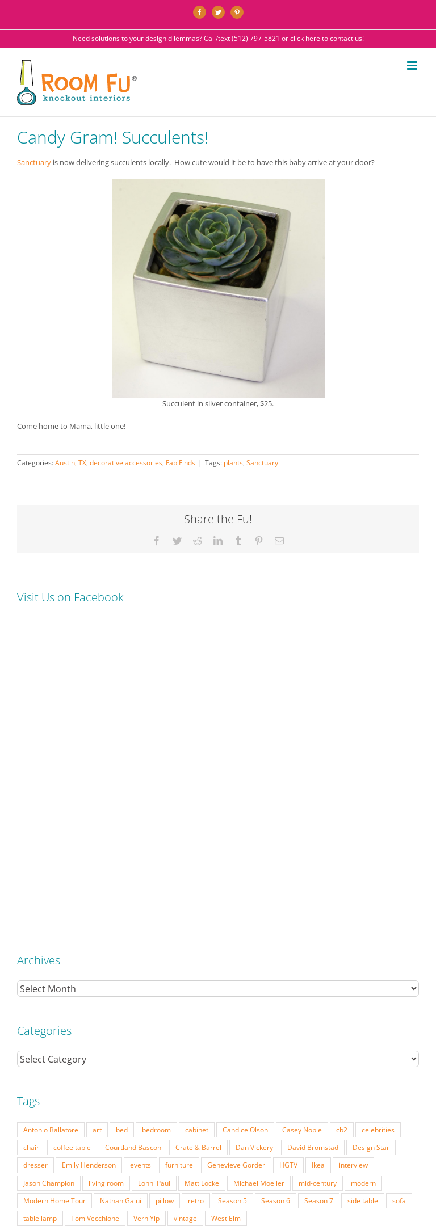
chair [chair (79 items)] (31, 849)
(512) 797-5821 (256, 38)
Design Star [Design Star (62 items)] (371, 849)
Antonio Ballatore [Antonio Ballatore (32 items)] (50, 831)
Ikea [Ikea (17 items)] (318, 866)
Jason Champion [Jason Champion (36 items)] (48, 885)
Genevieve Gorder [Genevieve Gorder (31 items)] (236, 866)
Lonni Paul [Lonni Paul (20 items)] (154, 885)
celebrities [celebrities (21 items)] (378, 831)
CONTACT (220, 1143)
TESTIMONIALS (352, 1134)
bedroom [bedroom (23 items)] (156, 831)
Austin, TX (70, 462)
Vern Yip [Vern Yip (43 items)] (146, 920)
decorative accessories (126, 462)
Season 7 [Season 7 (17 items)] (318, 902)
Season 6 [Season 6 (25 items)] (275, 902)
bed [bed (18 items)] (122, 831)
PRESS (270, 1134)
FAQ (291, 1134)
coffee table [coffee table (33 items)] (72, 849)
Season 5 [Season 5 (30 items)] (232, 902)
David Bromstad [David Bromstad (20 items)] (312, 849)
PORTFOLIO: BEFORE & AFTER (136, 1134)
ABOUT (314, 1134)
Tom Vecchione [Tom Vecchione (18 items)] (95, 920)
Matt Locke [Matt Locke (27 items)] (202, 885)
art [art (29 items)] (97, 831)
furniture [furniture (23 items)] (179, 866)
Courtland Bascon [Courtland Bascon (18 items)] (133, 849)
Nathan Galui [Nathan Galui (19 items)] (120, 902)
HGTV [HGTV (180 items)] (288, 866)
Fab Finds (180, 462)
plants (233, 462)
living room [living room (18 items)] (106, 885)
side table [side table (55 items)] (362, 902)
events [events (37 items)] (140, 866)
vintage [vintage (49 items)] (185, 920)
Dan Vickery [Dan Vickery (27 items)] (254, 849)
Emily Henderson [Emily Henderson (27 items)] (89, 866)
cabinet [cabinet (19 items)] (196, 831)
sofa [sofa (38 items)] (399, 902)
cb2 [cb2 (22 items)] (341, 831)
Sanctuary (35, 162)
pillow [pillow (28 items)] (165, 902)
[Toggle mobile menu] (413, 65)
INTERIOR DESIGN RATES (219, 1134)
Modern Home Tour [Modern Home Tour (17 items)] (54, 902)
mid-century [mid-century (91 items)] (318, 885)
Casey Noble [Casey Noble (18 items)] (302, 831)
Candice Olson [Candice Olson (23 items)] (245, 831)
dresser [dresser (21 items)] (35, 866)
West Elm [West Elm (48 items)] (226, 920)
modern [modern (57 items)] (363, 885)
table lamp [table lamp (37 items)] (40, 920)
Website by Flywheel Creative (287, 1152)
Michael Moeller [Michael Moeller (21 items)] (258, 885)
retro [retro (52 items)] (196, 902)
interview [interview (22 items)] (353, 866)
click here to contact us (326, 38)
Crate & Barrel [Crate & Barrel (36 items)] (198, 849)
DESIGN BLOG (399, 1134)
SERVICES (74, 1134)
